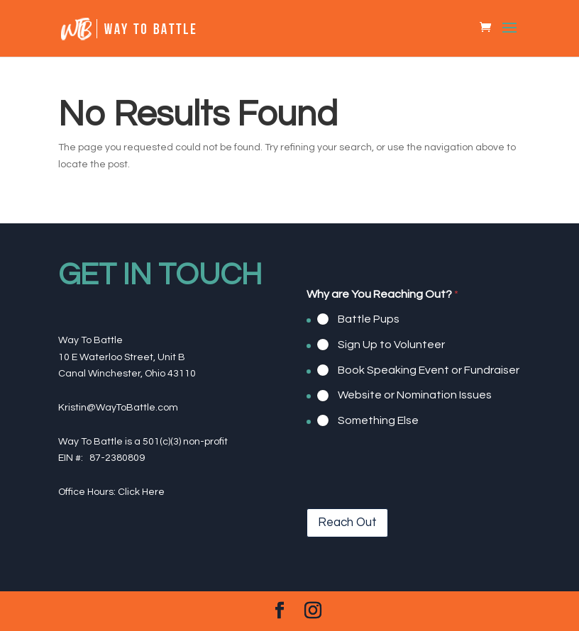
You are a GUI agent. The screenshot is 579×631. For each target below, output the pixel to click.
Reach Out (347, 522)
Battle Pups (368, 319)
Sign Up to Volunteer (391, 344)
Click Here (141, 492)
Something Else (378, 420)
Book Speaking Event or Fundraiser (428, 369)
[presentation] (414, 499)
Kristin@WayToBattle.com (118, 408)
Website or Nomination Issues (415, 395)
